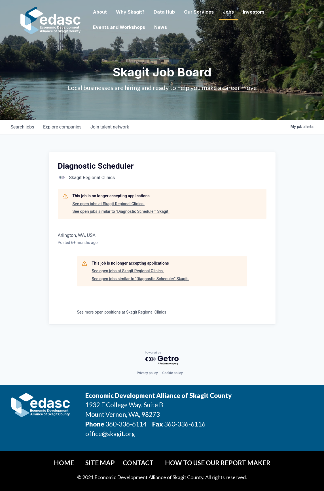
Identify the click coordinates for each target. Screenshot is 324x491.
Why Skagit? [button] (130, 12)
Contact (138, 463)
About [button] (100, 12)
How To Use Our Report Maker (217, 463)
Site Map (100, 463)
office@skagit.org (110, 434)
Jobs (228, 12)
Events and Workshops (119, 27)
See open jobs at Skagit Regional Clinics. (109, 203)
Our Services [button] (199, 12)
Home (64, 463)
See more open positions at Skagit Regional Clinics (121, 312)
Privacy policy (147, 373)
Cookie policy (172, 373)
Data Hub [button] (164, 12)
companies (62, 127)
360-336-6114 (126, 424)
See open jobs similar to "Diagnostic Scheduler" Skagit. (121, 211)
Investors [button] (253, 12)
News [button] (160, 27)
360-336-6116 (184, 424)
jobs (22, 127)
